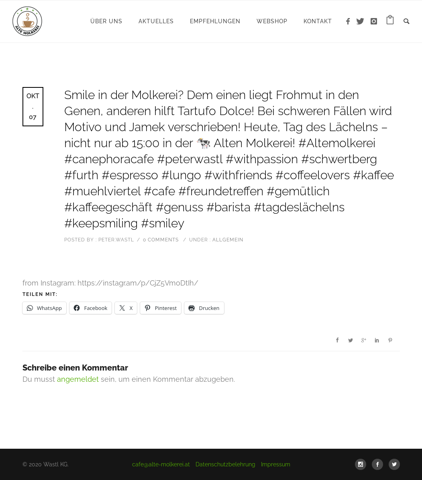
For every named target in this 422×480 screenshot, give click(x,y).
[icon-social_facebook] (379, 464)
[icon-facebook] (350, 21)
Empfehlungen (215, 21)
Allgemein (227, 240)
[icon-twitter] (362, 21)
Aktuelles (156, 21)
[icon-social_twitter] (394, 464)
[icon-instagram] (374, 21)
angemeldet (78, 379)
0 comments (161, 240)
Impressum (275, 464)
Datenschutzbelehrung (225, 464)
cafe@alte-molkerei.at (161, 464)
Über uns (106, 21)
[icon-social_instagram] (362, 464)
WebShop (272, 21)
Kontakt (318, 21)
